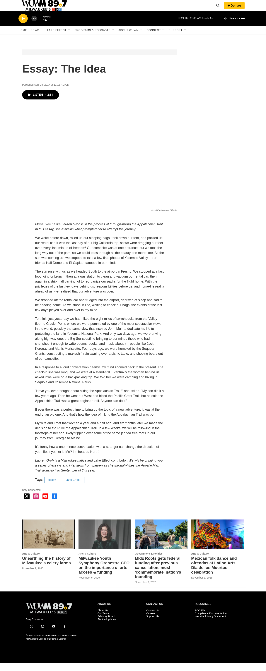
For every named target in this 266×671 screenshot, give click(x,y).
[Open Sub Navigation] (41, 38)
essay (52, 488)
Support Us (152, 624)
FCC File (200, 618)
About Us (103, 618)
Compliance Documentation (211, 621)
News (35, 38)
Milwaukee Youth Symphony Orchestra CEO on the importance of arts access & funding (104, 573)
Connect (154, 38)
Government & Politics (149, 561)
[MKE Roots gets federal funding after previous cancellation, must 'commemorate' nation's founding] (161, 542)
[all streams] (234, 26)
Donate (238, 10)
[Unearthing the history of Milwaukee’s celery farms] (48, 542)
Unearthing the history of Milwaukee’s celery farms (46, 569)
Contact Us (152, 618)
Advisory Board (106, 624)
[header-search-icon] (219, 9)
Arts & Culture (31, 561)
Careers (150, 621)
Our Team (103, 621)
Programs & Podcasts (92, 38)
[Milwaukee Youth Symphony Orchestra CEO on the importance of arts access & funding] (105, 542)
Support (175, 38)
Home (22, 38)
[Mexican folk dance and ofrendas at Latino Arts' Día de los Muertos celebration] (217, 542)
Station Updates (107, 627)
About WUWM (128, 38)
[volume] (34, 27)
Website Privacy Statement (210, 624)
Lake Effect (56, 38)
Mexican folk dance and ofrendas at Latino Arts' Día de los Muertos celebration (214, 573)
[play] (23, 27)
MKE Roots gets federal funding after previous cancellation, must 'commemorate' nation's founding (158, 575)
